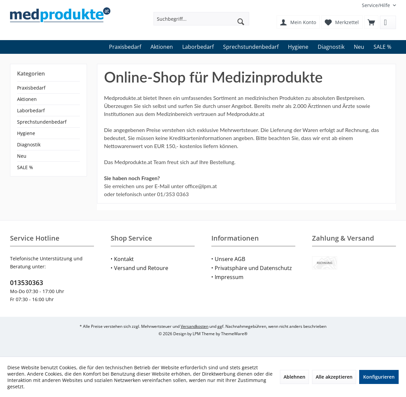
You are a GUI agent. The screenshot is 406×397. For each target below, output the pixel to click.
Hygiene (26, 133)
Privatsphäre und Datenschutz (253, 268)
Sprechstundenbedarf (42, 122)
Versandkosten (194, 326)
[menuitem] (376, 5)
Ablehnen (294, 377)
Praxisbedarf (31, 88)
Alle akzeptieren (334, 377)
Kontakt (124, 259)
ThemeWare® (234, 334)
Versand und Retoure (141, 268)
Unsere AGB (230, 259)
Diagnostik (28, 144)
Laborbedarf (31, 110)
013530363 (26, 282)
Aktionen (27, 99)
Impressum (229, 277)
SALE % (25, 167)
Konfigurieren (379, 377)
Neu (21, 156)
